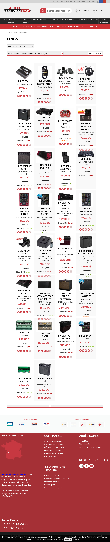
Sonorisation (37, 21)
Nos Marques (104, 22)
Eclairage (54, 21)
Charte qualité (66, 2)
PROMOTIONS (84, 21)
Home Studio (26, 22)
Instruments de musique (10, 22)
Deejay (46, 21)
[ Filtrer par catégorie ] (17, 48)
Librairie (63, 21)
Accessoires (72, 21)
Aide (93, 2)
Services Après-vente (81, 2)
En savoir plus (78, 539)
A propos (54, 2)
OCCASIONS (93, 21)
